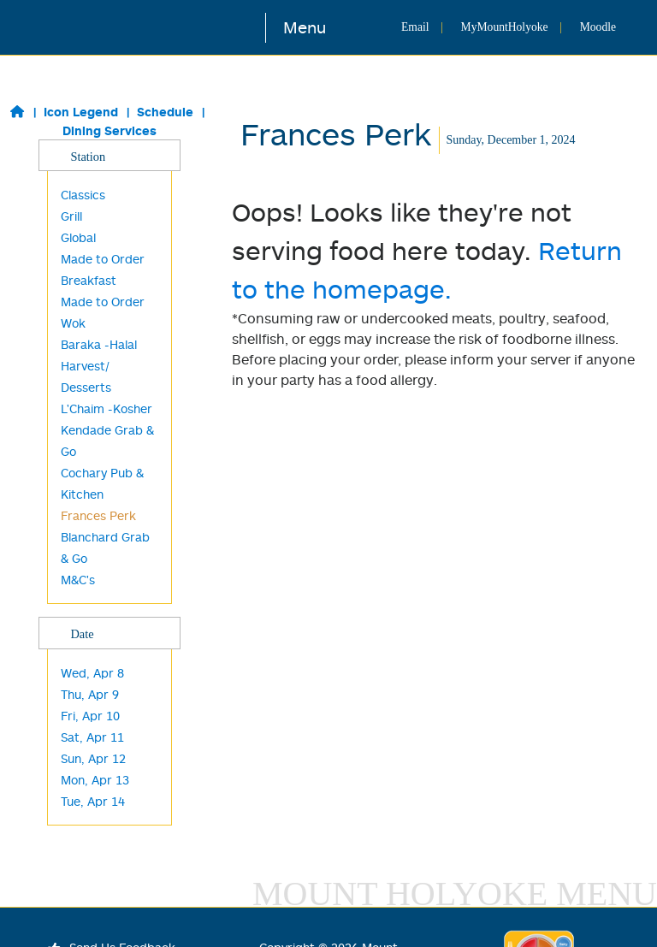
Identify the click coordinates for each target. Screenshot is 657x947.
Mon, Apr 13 (95, 779)
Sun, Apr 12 (93, 758)
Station (109, 156)
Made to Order (103, 301)
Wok (73, 323)
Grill (71, 216)
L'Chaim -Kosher (106, 408)
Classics (83, 194)
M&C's (78, 579)
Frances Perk (98, 515)
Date (109, 633)
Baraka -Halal (99, 344)
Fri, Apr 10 (90, 715)
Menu (304, 27)
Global (78, 237)
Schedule (165, 111)
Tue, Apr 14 (93, 801)
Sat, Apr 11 (92, 737)
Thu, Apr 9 (90, 694)
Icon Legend (81, 111)
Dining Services (109, 130)
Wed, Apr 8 (92, 673)
